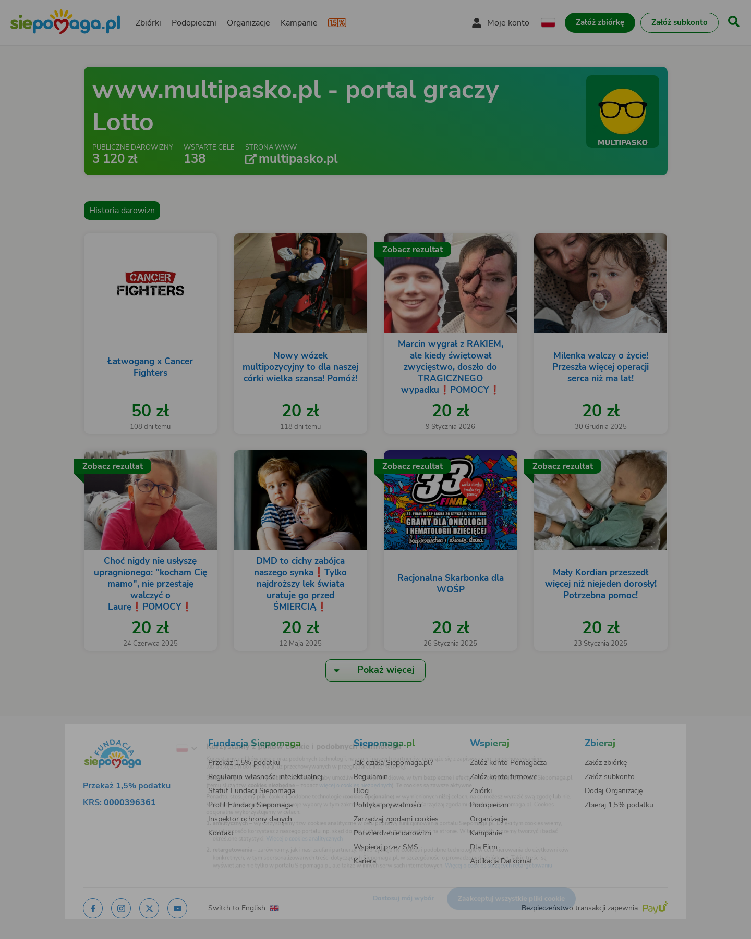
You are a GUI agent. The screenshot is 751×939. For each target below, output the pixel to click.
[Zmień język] (146, 733)
